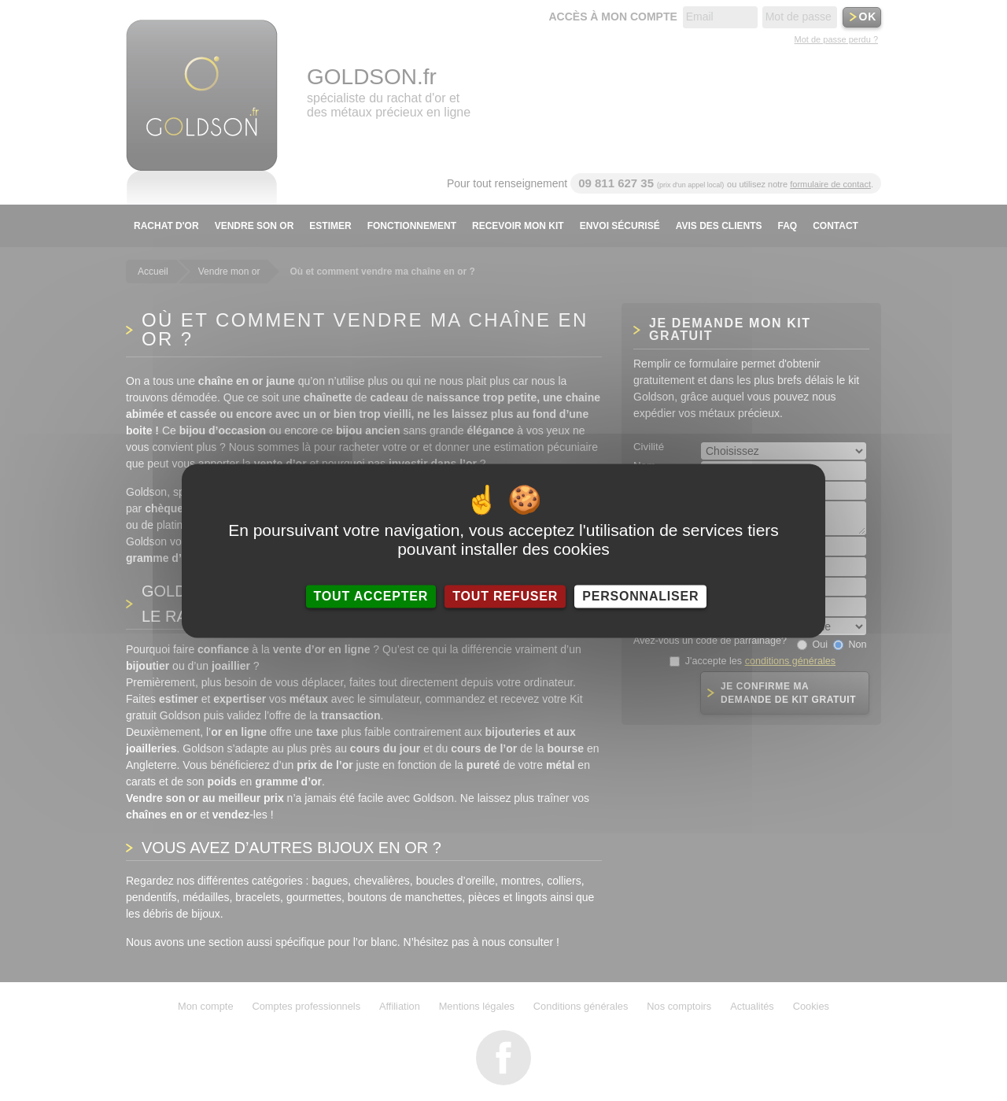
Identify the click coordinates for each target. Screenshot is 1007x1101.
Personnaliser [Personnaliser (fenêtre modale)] (640, 596)
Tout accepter (371, 596)
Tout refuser (505, 596)
